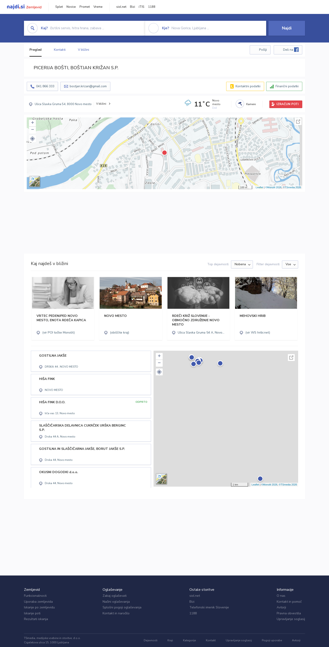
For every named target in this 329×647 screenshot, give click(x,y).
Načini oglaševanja (116, 601)
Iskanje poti (32, 613)
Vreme (98, 7)
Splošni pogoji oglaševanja (122, 607)
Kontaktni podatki (248, 86)
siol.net (121, 7)
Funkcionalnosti (35, 596)
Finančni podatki (287, 86)
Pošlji (263, 50)
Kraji (170, 640)
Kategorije (189, 640)
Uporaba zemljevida (38, 601)
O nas (281, 596)
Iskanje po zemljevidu (39, 607)
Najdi (287, 28)
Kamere (251, 104)
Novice (71, 7)
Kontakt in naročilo (116, 613)
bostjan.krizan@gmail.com (88, 86)
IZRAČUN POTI (287, 104)
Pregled (35, 50)
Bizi (132, 7)
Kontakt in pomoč (289, 601)
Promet (85, 7)
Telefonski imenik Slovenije (209, 607)
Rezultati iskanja (36, 619)
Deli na (291, 49)
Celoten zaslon (298, 121)
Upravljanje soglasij (291, 619)
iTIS (141, 7)
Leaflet (259, 187)
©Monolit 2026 (273, 187)
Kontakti (59, 50)
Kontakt (211, 640)
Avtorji (281, 607)
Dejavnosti (150, 640)
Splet (59, 7)
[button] (32, 138)
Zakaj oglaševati (115, 596)
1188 (151, 7)
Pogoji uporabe (272, 640)
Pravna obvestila (289, 613)
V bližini (83, 50)
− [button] (32, 130)
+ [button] (32, 123)
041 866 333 (45, 86)
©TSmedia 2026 (292, 187)
